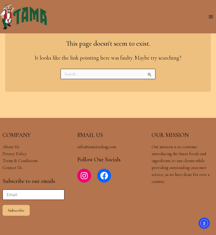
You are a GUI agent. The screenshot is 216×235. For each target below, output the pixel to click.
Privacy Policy (15, 153)
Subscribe (16, 210)
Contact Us (12, 167)
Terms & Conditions (21, 160)
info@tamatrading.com (96, 146)
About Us (11, 146)
